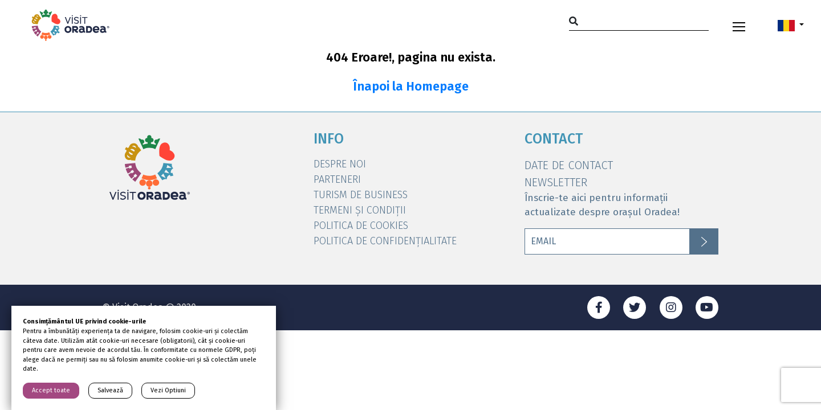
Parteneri (337, 179)
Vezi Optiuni (168, 390)
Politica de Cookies (361, 225)
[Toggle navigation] (739, 25)
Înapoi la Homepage (411, 86)
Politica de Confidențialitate (385, 241)
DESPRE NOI (340, 164)
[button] (790, 25)
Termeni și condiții (360, 210)
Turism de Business (361, 194)
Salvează (110, 390)
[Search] (639, 21)
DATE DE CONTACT (569, 165)
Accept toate (51, 390)
